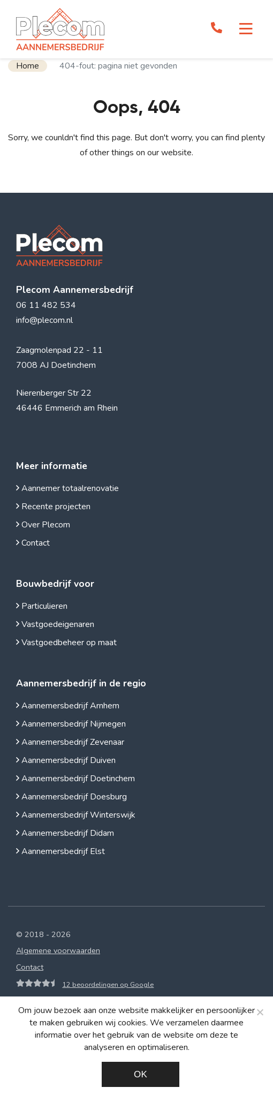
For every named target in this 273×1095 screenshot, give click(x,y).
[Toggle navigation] (246, 29)
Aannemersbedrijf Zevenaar (70, 742)
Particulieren (41, 606)
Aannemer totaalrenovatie (67, 488)
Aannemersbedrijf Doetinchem (75, 778)
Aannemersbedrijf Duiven (66, 760)
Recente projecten (53, 506)
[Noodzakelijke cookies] (259, 1012)
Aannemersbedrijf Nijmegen (71, 724)
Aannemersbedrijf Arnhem (67, 706)
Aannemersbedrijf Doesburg (71, 797)
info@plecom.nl (44, 320)
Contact (33, 543)
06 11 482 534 (46, 305)
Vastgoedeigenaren (55, 624)
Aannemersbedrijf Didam (65, 833)
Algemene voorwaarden (58, 950)
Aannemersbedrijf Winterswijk (75, 815)
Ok (140, 1074)
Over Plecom (43, 525)
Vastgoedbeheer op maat (66, 642)
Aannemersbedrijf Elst (60, 851)
